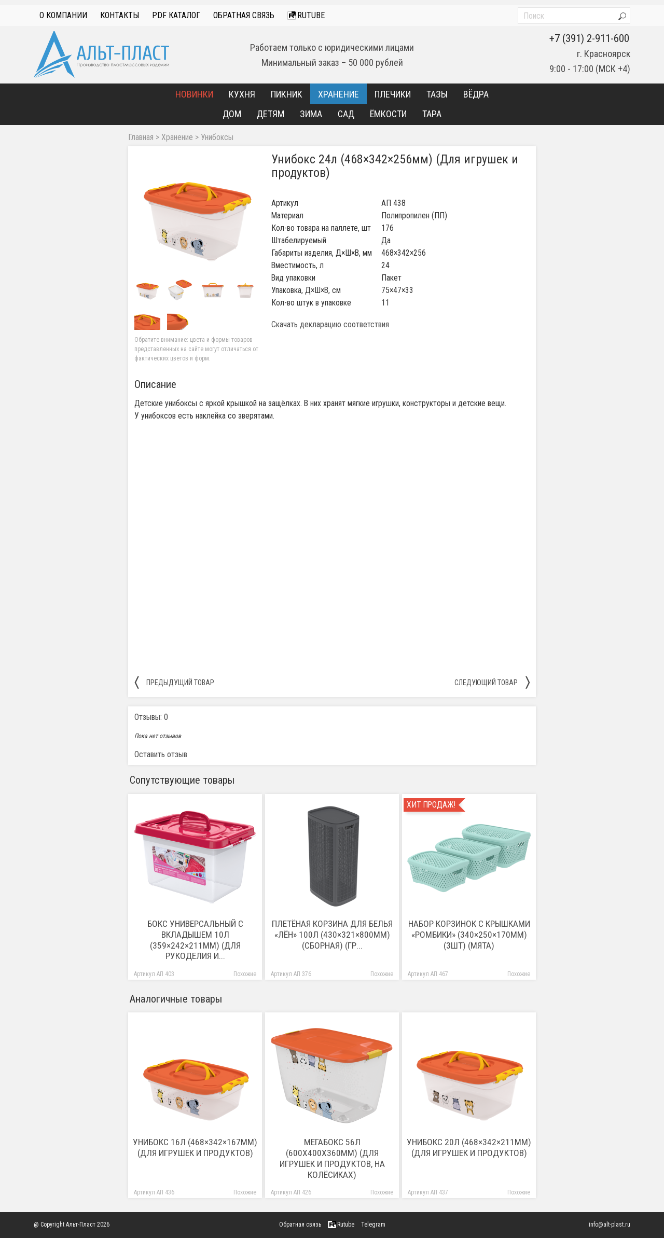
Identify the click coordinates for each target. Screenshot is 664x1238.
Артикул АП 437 (428, 1192)
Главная (141, 137)
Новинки (194, 94)
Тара (431, 113)
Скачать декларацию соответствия (330, 324)
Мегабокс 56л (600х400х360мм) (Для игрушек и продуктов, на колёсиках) (332, 1158)
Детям (270, 113)
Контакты (119, 15)
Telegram (373, 1224)
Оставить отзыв (160, 754)
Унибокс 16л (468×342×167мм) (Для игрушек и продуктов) (195, 1147)
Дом (232, 113)
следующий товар (492, 682)
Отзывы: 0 (151, 717)
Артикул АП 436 (154, 1192)
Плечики (393, 94)
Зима (311, 113)
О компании (63, 15)
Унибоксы (217, 137)
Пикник (286, 94)
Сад (346, 113)
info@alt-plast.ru (609, 1224)
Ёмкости (388, 113)
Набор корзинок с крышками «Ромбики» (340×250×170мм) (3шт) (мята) (469, 935)
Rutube (306, 15)
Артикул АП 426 (291, 1192)
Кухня (242, 94)
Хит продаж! (431, 805)
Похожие (244, 974)
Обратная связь (243, 15)
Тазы (437, 94)
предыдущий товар (174, 682)
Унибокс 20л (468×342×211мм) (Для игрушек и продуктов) (469, 1147)
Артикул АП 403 (154, 974)
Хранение (338, 94)
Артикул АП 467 (428, 974)
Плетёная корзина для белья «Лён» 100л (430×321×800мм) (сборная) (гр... (332, 935)
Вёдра (476, 94)
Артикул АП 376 (291, 974)
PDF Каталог (176, 15)
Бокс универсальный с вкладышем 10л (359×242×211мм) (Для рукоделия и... (195, 940)
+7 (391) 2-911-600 (589, 38)
